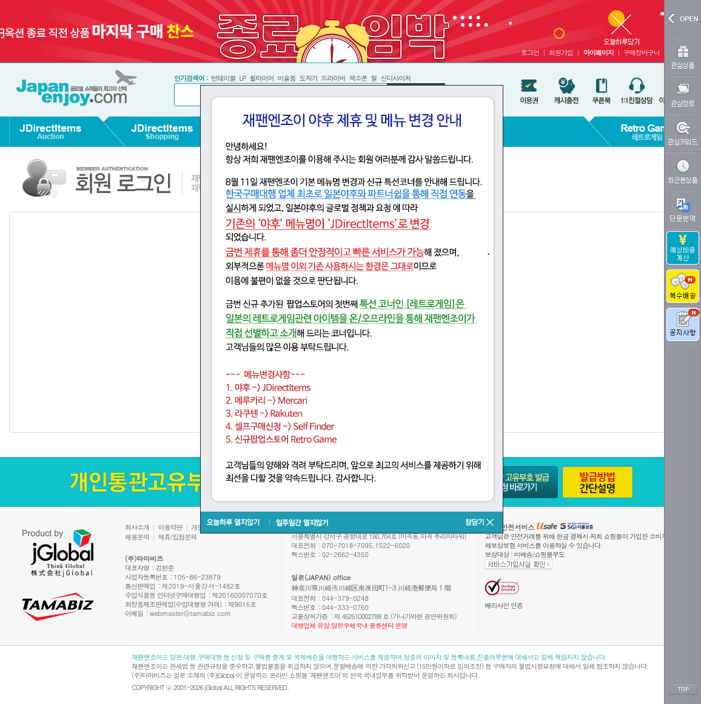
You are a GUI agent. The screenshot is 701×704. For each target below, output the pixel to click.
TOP (683, 689)
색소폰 (358, 78)
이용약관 (170, 527)
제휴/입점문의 (177, 536)
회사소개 (137, 527)
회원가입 (561, 52)
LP (242, 78)
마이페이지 (598, 52)
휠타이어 (261, 78)
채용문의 (137, 536)
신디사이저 (395, 78)
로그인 (530, 52)
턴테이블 (223, 78)
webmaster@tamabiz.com (191, 613)
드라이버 (333, 78)
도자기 (308, 78)
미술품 (286, 78)
